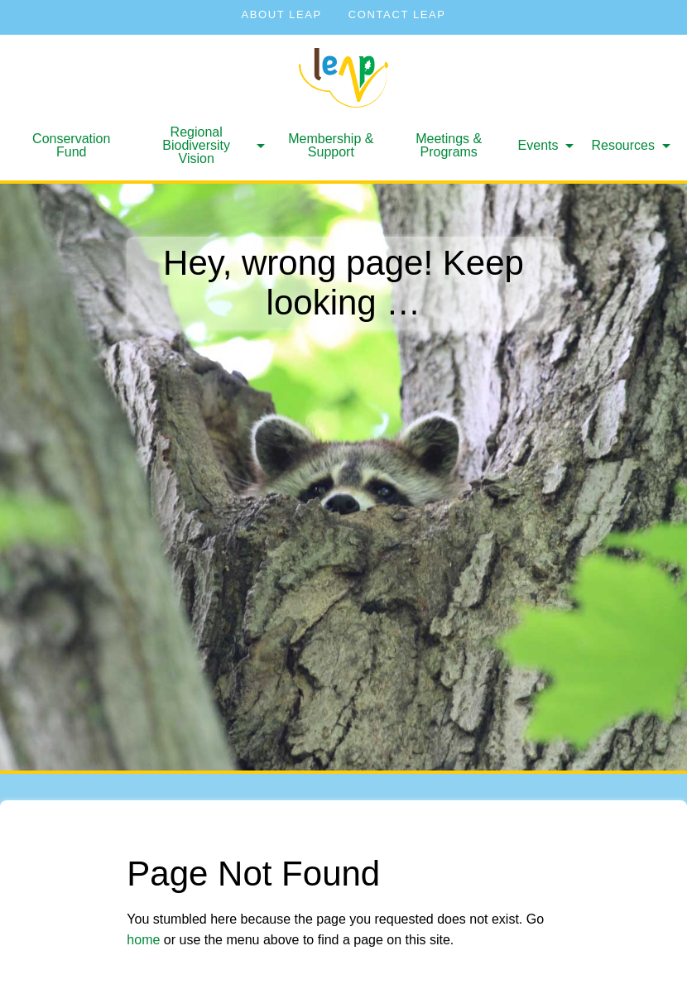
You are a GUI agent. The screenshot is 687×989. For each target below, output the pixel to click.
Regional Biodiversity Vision (196, 145)
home (143, 940)
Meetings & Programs (449, 145)
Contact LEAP (397, 14)
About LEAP (281, 14)
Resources (623, 145)
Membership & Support (330, 145)
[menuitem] (71, 146)
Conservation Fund (71, 145)
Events (538, 145)
